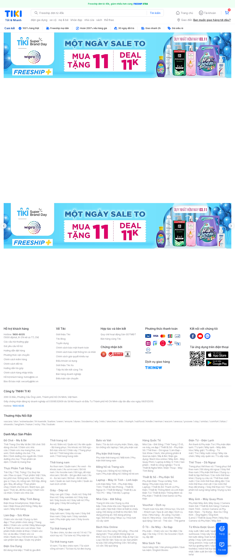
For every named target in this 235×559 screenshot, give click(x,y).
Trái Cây (8, 472)
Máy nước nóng (208, 453)
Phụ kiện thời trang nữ (107, 457)
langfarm (19, 424)
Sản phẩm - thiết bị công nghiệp (163, 463)
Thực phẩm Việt (31, 475)
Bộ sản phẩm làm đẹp (23, 538)
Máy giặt (199, 450)
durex (77, 421)
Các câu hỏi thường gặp (16, 341)
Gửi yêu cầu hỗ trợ (13, 346)
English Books (160, 550)
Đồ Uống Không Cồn (115, 542)
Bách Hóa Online (107, 527)
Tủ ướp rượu (222, 456)
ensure (68, 421)
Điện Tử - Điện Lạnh (201, 440)
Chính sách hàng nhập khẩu (18, 372)
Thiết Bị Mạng (114, 490)
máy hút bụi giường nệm (208, 544)
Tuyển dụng (62, 343)
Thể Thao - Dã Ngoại (202, 462)
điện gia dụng (39, 19)
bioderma (87, 421)
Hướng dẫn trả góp (14, 368)
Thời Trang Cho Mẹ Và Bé (17, 444)
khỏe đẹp (76, 19)
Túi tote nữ (69, 535)
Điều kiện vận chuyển (67, 378)
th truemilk (40, 421)
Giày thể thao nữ (215, 487)
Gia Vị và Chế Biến (111, 537)
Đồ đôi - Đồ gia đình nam (74, 475)
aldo (121, 421)
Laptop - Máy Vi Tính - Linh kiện (117, 480)
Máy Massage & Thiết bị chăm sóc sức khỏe (25, 526)
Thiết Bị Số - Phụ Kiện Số (158, 477)
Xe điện (174, 531)
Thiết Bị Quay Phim (207, 517)
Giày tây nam (73, 513)
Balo (98, 444)
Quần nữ (72, 444)
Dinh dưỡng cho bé (20, 453)
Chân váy (72, 450)
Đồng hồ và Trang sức (110, 466)
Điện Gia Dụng (13, 546)
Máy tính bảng (18, 509)
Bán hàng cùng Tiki (111, 338)
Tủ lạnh (199, 447)
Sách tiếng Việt (150, 547)
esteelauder (26, 421)
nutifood (139, 421)
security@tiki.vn (29, 381)
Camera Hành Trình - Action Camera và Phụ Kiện (209, 509)
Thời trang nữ (58, 440)
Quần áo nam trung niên (69, 481)
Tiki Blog (61, 338)
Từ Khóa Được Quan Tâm (205, 527)
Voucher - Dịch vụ (153, 504)
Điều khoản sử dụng (66, 360)
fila (43, 424)
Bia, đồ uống (15, 484)
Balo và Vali (103, 440)
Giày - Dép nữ (59, 490)
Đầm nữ (62, 444)
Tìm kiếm (155, 13)
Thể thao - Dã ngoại (157, 450)
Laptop (126, 492)
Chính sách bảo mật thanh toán (72, 347)
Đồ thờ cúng (108, 517)
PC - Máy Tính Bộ (111, 492)
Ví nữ (83, 532)
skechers (112, 421)
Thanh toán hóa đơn (153, 509)
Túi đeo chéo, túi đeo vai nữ (64, 532)
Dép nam (66, 516)
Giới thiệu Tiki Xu (65, 365)
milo (102, 421)
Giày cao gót (57, 494)
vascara (8, 421)
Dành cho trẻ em (19, 487)
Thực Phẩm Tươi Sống (17, 468)
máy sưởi (193, 531)
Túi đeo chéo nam (68, 545)
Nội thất (112, 509)
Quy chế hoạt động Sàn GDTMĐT (118, 334)
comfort (214, 421)
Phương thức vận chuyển (17, 355)
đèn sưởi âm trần (204, 551)
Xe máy (152, 534)
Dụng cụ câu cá (204, 478)
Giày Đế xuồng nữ (70, 503)
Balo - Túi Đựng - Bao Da (208, 512)
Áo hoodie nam (64, 472)
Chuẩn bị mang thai (20, 462)
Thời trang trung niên (67, 456)
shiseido (8, 424)
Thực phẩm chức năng (21, 522)
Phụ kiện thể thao (209, 472)
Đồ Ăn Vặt (108, 539)
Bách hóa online (158, 459)
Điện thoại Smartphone (16, 503)
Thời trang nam (59, 462)
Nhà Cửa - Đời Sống (108, 499)
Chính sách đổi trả (13, 363)
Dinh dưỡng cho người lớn (23, 456)
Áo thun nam (56, 466)
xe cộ (53, 19)
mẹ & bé (63, 19)
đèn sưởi (204, 531)
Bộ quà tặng (111, 545)
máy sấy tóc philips (211, 534)
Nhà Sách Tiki (151, 543)
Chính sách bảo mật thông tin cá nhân (76, 352)
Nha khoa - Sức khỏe (162, 517)
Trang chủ (187, 13)
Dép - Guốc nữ (73, 494)
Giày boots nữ (62, 500)
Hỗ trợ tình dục (30, 537)
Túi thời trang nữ (60, 528)
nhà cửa (89, 19)
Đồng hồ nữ (115, 470)
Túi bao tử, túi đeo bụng (78, 548)
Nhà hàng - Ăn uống (159, 514)
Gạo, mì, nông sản (20, 481)
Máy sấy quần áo (205, 456)
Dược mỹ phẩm (33, 539)
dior (16, 421)
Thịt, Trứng (20, 472)
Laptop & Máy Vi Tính (167, 462)
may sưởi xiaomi (205, 539)
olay (196, 421)
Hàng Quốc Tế (151, 440)
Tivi (197, 453)
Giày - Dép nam (60, 509)
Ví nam (53, 545)
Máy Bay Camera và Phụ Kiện (209, 519)
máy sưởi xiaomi (212, 542)
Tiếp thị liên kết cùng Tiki (69, 369)
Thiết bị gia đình (32, 550)
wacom (168, 421)
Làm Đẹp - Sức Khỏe (16, 515)
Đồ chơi (36, 444)
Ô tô (160, 534)
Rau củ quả (15, 475)
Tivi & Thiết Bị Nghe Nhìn (161, 466)
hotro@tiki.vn (31, 377)
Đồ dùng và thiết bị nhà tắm (117, 512)
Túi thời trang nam (61, 541)
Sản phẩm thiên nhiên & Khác (22, 529)
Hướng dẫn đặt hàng (14, 350)
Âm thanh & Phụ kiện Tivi (202, 444)
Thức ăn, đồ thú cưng (21, 490)
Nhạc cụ (121, 517)
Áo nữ (53, 444)
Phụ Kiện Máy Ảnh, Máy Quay (204, 503)
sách (99, 19)
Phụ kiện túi (83, 535)
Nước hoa (16, 537)
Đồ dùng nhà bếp (13, 550)
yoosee (188, 421)
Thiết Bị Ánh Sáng (209, 506)
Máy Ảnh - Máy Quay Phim (206, 499)
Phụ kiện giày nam (66, 519)
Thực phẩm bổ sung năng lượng (210, 488)
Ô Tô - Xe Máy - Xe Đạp (157, 527)
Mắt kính (125, 457)
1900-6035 (18, 334)
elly (96, 421)
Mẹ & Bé (162, 456)
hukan (29, 424)
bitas (223, 421)
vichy (37, 424)
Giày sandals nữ (68, 497)
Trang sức (101, 470)
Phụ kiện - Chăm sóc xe (155, 531)
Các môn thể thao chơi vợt (209, 482)
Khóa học (170, 509)
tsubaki (51, 424)
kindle (149, 421)
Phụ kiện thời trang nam (115, 459)
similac (204, 421)
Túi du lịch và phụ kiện (114, 444)
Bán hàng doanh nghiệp (68, 374)
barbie (51, 421)
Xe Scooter (171, 534)
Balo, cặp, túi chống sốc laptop (117, 446)
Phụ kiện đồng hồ (112, 473)
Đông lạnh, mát (26, 478)
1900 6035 (18, 405)
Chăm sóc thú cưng (106, 531)
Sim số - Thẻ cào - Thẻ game (169, 520)
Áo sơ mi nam (71, 469)
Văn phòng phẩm (169, 547)
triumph (129, 421)
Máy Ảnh (216, 520)
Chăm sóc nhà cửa (23, 492)
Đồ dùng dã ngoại (209, 469)
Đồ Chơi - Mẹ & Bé (15, 440)
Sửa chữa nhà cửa (111, 506)
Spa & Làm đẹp (165, 512)
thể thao (109, 19)
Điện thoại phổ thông (21, 506)
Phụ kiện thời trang (108, 453)
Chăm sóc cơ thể (19, 525)
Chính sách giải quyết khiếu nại (72, 356)
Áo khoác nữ (74, 447)
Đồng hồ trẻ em (130, 473)
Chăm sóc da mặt (13, 519)
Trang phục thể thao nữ (201, 466)
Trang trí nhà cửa (105, 503)
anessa (178, 421)
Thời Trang (171, 444)
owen (60, 421)
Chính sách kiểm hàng (15, 359)
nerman (159, 421)
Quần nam (70, 466)
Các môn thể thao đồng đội (210, 481)
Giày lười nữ (77, 500)
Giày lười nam (57, 513)
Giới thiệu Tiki (63, 334)
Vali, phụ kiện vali (129, 447)
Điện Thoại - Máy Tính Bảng (21, 499)
